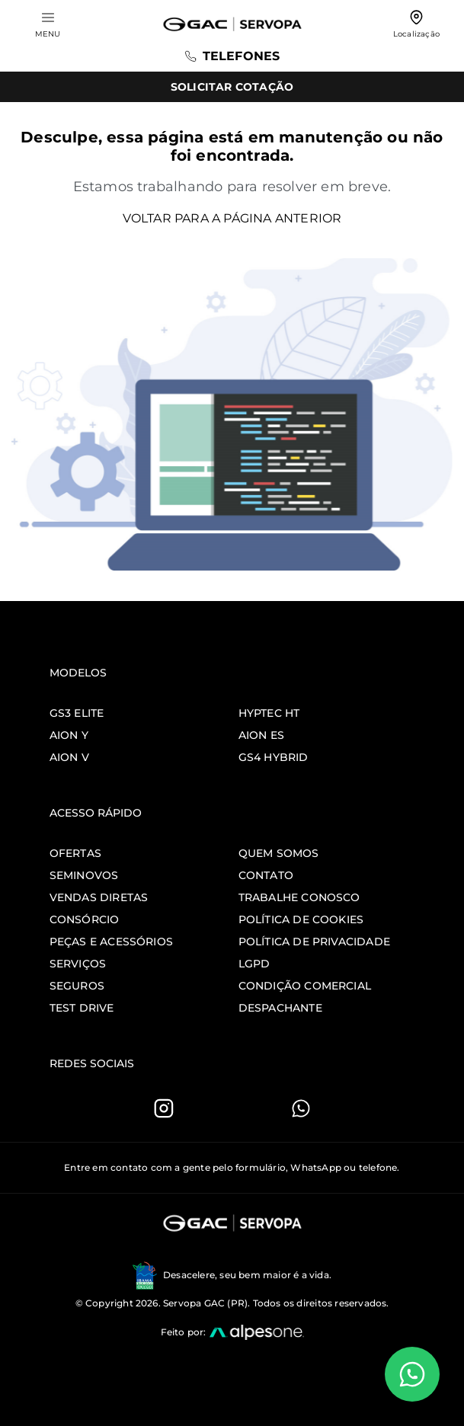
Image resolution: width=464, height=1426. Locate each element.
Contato (265, 875)
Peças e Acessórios (112, 941)
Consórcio (85, 919)
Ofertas (75, 853)
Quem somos (278, 853)
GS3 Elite (77, 713)
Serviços (78, 963)
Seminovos (84, 875)
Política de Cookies (301, 919)
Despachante (280, 1008)
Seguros (77, 986)
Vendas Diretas (99, 897)
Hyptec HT (269, 713)
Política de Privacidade (314, 941)
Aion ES (261, 735)
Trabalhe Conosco (299, 897)
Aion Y (69, 735)
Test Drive (82, 1008)
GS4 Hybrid (273, 757)
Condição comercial (305, 986)
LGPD (254, 963)
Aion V (69, 757)
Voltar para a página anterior (232, 218)
